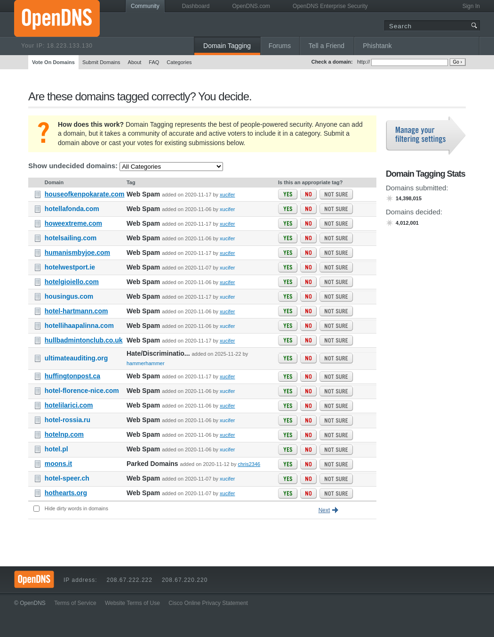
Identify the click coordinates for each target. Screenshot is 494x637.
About (135, 62)
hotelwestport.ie (70, 267)
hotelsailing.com (70, 238)
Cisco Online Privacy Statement (208, 603)
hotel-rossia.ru (67, 420)
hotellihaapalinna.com (79, 325)
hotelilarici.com (69, 405)
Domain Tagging (227, 45)
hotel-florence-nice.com (82, 390)
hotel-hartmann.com (76, 311)
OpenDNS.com (251, 6)
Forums (280, 45)
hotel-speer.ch (67, 478)
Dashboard (196, 6)
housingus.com (69, 296)
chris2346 (249, 464)
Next (324, 510)
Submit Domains (101, 62)
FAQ (154, 62)
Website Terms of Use (132, 603)
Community (145, 6)
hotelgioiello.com (72, 282)
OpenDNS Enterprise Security (330, 6)
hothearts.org (66, 493)
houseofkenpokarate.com (85, 194)
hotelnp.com (64, 434)
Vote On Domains (53, 62)
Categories (179, 62)
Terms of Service (75, 603)
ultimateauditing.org (76, 358)
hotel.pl (56, 449)
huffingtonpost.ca (72, 376)
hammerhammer (146, 363)
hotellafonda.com (72, 208)
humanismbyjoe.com (77, 252)
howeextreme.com (73, 223)
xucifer (227, 194)
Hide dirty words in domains (76, 508)
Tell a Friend (326, 45)
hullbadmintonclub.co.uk (84, 340)
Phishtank (377, 45)
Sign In (471, 6)
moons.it (58, 463)
